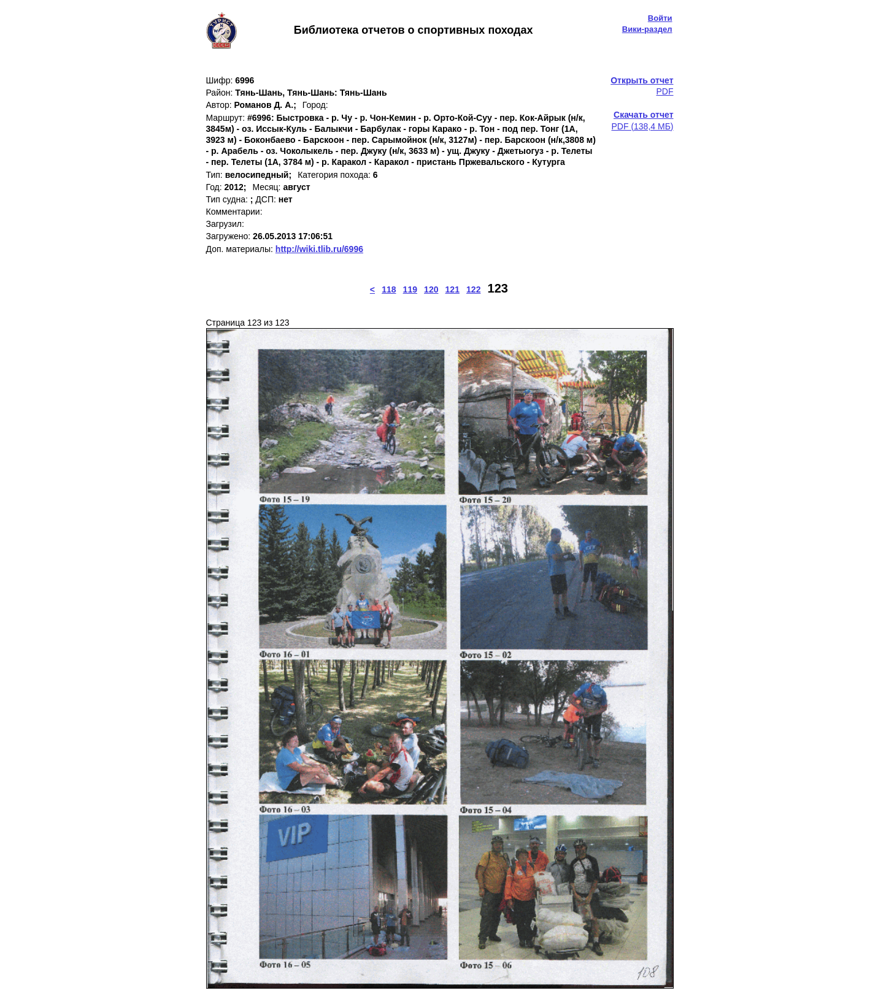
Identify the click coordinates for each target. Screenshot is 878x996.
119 (410, 289)
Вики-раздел (647, 29)
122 (473, 289)
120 (431, 289)
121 (452, 289)
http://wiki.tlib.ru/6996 (319, 249)
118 (389, 289)
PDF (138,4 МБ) (643, 120)
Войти (660, 18)
